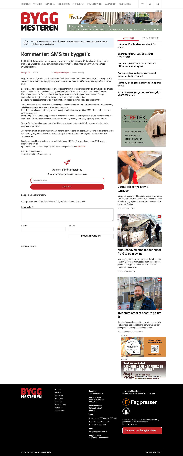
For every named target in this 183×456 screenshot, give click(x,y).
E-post (72, 225)
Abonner (25, 4)
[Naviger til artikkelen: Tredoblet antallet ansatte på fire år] (140, 293)
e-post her (80, 146)
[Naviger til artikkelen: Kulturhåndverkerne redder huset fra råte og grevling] (140, 230)
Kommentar (27, 207)
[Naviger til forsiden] (39, 21)
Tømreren (50, 4)
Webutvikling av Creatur (154, 452)
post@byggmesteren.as (98, 432)
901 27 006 (101, 425)
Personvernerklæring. (44, 452)
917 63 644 (102, 418)
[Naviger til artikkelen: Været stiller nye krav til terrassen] (140, 167)
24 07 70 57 (104, 421)
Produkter (78, 4)
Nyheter (37, 4)
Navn (24, 225)
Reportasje (64, 4)
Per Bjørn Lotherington (61, 73)
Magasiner (110, 4)
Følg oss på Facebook (131, 391)
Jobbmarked (124, 4)
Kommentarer (94, 4)
